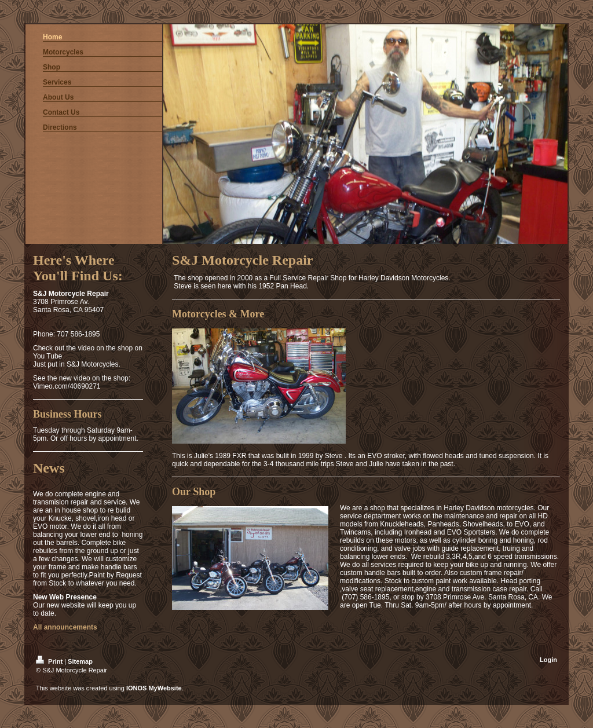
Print (50, 661)
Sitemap (80, 661)
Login (548, 659)
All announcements (65, 627)
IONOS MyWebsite (154, 688)
